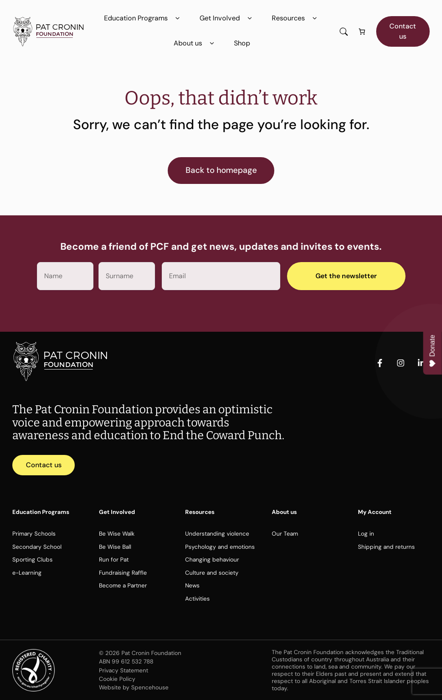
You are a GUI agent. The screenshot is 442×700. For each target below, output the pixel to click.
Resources (296, 18)
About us (195, 43)
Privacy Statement (123, 670)
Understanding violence (217, 533)
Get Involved (227, 18)
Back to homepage (221, 170)
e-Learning (27, 572)
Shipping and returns (386, 546)
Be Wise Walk (117, 533)
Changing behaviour (212, 559)
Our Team (285, 533)
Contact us (402, 31)
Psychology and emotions (220, 546)
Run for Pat (114, 559)
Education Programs (143, 18)
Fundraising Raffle (123, 572)
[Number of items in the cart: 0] (362, 31)
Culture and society (212, 572)
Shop (242, 43)
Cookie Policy (117, 679)
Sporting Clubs (32, 559)
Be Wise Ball (115, 546)
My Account (374, 512)
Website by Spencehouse (134, 687)
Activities (197, 598)
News (192, 585)
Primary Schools (34, 533)
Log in (366, 533)
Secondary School (37, 546)
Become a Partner (123, 585)
